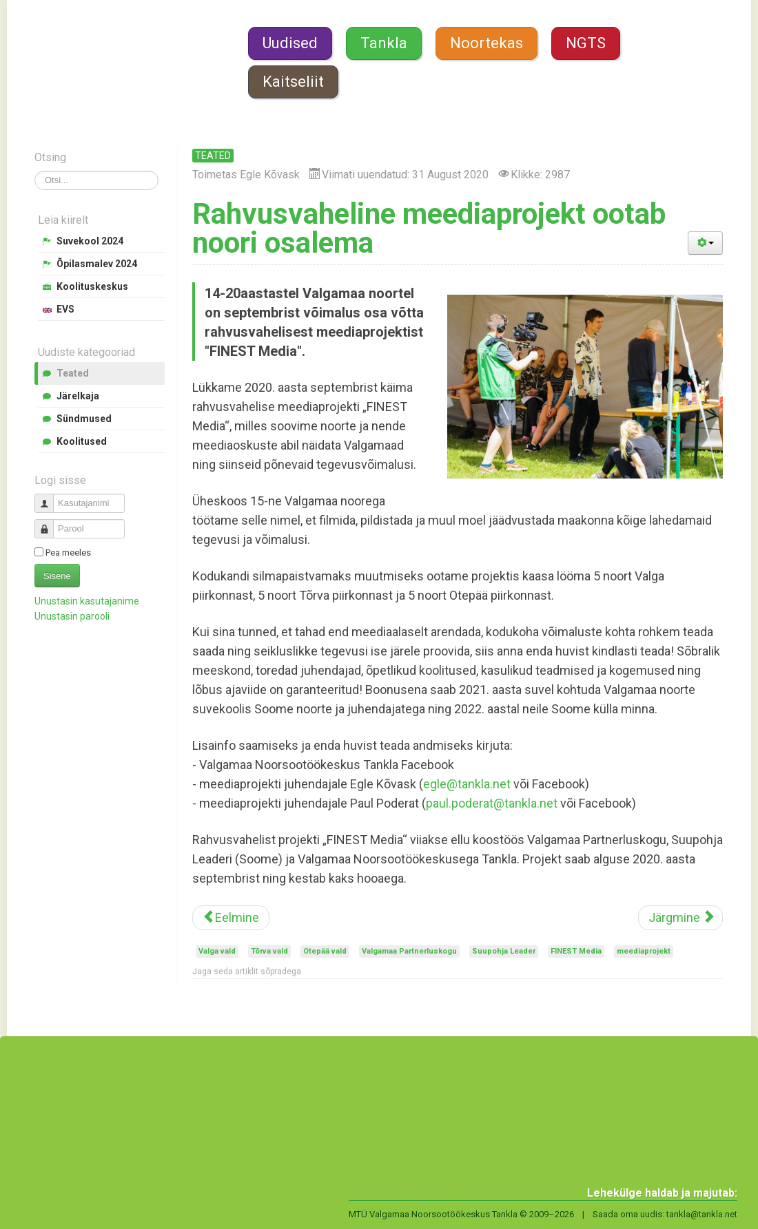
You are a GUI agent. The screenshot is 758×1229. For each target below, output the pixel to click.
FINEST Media (576, 951)
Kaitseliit (293, 81)
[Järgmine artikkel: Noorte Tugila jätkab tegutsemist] (680, 917)
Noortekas (486, 43)
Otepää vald (325, 951)
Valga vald (217, 951)
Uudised (290, 43)
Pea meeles (68, 552)
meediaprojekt (643, 951)
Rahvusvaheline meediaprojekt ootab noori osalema (429, 228)
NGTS (586, 43)
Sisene (57, 576)
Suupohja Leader (503, 951)
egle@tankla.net (467, 784)
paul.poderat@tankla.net (491, 803)
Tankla (383, 43)
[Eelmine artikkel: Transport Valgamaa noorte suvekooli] (230, 917)
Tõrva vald (269, 951)
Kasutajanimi (49, 497)
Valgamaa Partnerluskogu (409, 951)
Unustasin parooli (72, 616)
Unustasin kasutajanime (86, 601)
